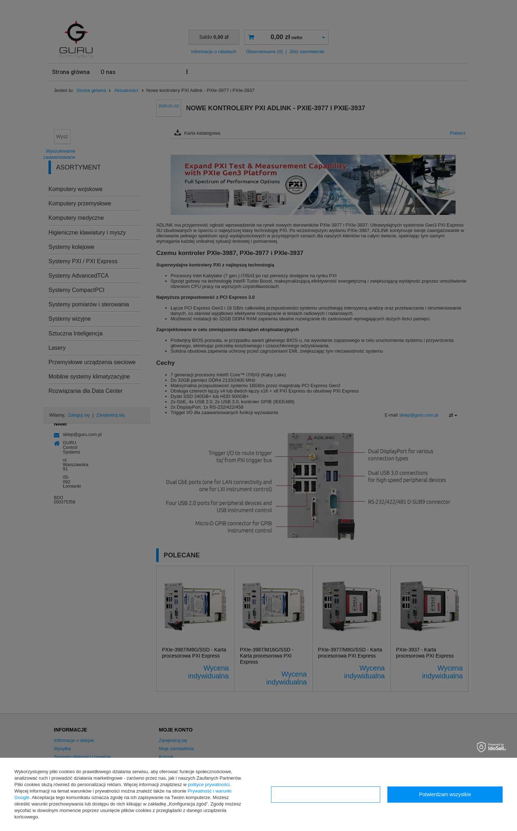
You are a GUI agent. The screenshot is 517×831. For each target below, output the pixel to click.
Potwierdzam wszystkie (445, 794)
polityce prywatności (208, 784)
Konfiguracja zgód (326, 794)
